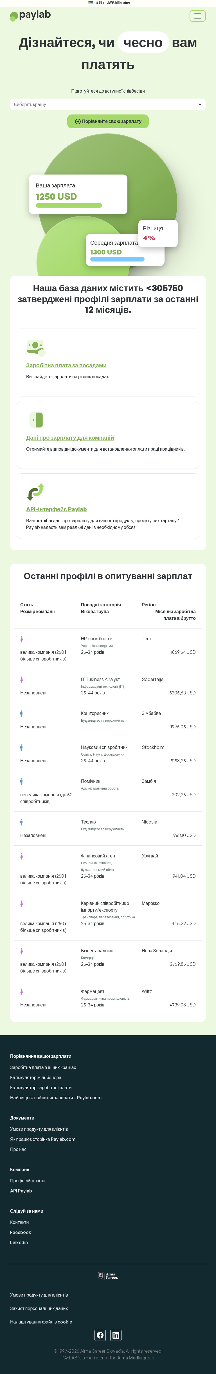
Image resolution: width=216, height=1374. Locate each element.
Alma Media (129, 1358)
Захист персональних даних (39, 1308)
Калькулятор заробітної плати (41, 1087)
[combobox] (104, 104)
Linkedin (19, 1242)
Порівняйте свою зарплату (108, 121)
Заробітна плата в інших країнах (43, 1067)
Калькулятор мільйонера (35, 1077)
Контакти (19, 1222)
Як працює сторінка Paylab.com (42, 1139)
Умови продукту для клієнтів (39, 1129)
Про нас (18, 1149)
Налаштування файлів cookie (41, 1322)
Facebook (20, 1232)
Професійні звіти (27, 1180)
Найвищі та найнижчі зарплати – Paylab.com (56, 1097)
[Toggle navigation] (198, 16)
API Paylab (21, 1191)
